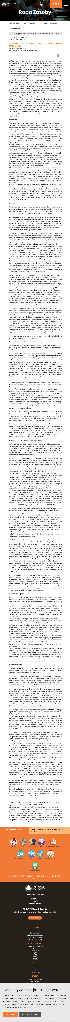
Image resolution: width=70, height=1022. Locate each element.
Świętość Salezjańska (35, 935)
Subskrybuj (35, 918)
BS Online (40, 876)
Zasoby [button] (35, 976)
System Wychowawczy (35, 937)
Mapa (35, 966)
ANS (10, 876)
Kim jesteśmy (35, 931)
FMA (34, 878)
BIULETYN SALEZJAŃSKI (26, 876)
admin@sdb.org (35, 903)
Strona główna (14, 23)
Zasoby (24, 23)
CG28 (35, 957)
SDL (15, 876)
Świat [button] (35, 963)
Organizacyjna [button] (35, 943)
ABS (52, 876)
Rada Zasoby (33, 23)
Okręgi (35, 955)
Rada (35, 948)
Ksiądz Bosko (35, 933)
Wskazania (53, 23)
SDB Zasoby (35, 981)
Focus (35, 968)
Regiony (35, 953)
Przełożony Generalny (35, 946)
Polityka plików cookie (29, 1014)
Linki (35, 970)
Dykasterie (35, 951)
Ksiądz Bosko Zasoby (35, 979)
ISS (48, 876)
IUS (58, 876)
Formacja (44, 23)
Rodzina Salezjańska (35, 939)
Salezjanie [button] (35, 928)
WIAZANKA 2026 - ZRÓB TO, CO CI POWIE (49, 830)
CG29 (56, 4)
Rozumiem (10, 1014)
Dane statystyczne (35, 972)
